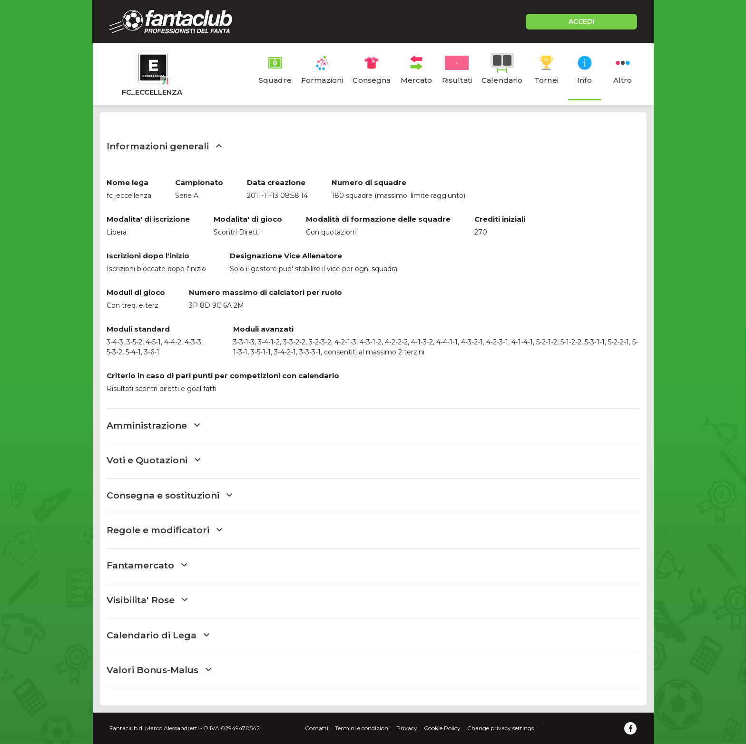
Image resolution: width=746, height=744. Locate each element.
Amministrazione (153, 425)
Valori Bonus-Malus (159, 670)
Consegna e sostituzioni (169, 495)
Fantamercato (147, 565)
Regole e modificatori (164, 530)
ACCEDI (581, 21)
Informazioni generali (164, 146)
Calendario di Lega (158, 635)
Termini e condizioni (362, 728)
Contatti (316, 728)
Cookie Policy (442, 728)
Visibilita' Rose (147, 600)
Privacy (406, 728)
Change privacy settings (500, 728)
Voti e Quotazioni (153, 460)
